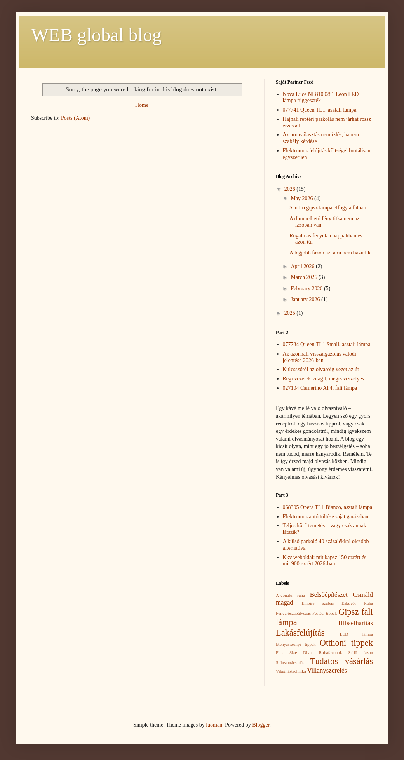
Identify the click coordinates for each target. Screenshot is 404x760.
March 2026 (305, 277)
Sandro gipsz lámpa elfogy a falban (327, 208)
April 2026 (303, 266)
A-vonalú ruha (290, 595)
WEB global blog (96, 34)
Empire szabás (318, 603)
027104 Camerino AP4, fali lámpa (320, 388)
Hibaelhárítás (355, 623)
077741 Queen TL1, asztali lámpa (320, 110)
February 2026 (307, 288)
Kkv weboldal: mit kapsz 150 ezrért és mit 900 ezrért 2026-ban (324, 560)
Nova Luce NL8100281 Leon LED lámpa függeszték (321, 97)
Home (141, 105)
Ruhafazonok (330, 652)
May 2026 (302, 198)
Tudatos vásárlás (341, 661)
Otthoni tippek (346, 643)
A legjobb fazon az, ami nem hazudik (330, 253)
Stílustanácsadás (290, 662)
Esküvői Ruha (357, 603)
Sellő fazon (360, 652)
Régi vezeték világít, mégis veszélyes (323, 379)
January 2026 (306, 299)
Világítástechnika (291, 671)
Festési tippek (324, 613)
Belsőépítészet (329, 594)
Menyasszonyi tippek (296, 644)
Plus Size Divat (294, 652)
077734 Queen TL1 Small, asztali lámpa (327, 344)
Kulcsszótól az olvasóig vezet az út (321, 369)
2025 (290, 313)
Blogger (260, 725)
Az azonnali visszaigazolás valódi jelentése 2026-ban (319, 357)
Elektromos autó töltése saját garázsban (326, 516)
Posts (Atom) (75, 118)
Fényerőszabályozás (293, 613)
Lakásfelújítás (300, 633)
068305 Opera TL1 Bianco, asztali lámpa (328, 507)
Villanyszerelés (327, 670)
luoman (214, 725)
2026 (290, 189)
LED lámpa (356, 634)
